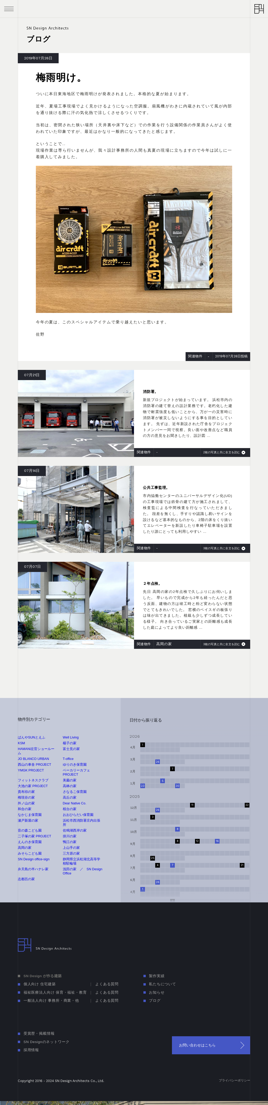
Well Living (71, 737)
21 (242, 865)
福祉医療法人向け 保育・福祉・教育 (55, 992)
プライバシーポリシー (234, 1080)
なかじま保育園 (30, 815)
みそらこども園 (30, 853)
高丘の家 (69, 797)
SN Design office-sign (33, 859)
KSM (21, 743)
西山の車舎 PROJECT (34, 764)
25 (152, 858)
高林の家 (69, 786)
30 (177, 786)
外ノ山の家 (26, 803)
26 (157, 762)
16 (217, 841)
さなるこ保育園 (75, 792)
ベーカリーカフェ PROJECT (76, 772)
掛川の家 (69, 836)
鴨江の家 (69, 842)
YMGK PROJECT (31, 770)
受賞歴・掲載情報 (39, 1033)
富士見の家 (71, 749)
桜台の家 (69, 809)
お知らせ (156, 992)
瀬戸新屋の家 (28, 820)
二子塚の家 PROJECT (34, 836)
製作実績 (156, 976)
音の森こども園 (30, 830)
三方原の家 (71, 853)
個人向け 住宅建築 (40, 984)
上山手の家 (71, 848)
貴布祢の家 (26, 792)
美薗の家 (69, 780)
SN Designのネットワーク (47, 1042)
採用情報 (31, 1050)
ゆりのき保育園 (75, 764)
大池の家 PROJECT (33, 786)
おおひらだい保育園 (78, 815)
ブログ (154, 1001)
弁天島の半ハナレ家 (33, 869)
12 (197, 841)
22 (247, 805)
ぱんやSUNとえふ (31, 737)
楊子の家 (69, 743)
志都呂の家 (26, 879)
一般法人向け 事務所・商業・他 (51, 1001)
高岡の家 (24, 848)
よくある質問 (107, 984)
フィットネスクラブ (33, 780)
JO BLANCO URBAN (33, 759)
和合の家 (24, 809)
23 (142, 786)
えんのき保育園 (30, 842)
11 (192, 805)
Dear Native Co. (74, 803)
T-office (68, 759)
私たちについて (162, 984)
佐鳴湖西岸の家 (75, 830)
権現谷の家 (26, 797)
